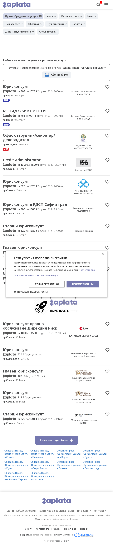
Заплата (77, 24)
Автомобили (42, 528)
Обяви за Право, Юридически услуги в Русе (16, 465)
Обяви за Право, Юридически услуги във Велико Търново (16, 476)
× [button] (103, 254)
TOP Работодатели (85, 515)
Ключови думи (70, 16)
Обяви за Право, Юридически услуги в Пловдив (42, 454)
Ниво (90, 16)
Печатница (70, 528)
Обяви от (33, 24)
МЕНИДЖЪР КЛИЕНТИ (24, 110)
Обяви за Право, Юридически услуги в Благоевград (95, 465)
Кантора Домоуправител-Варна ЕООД (83, 93)
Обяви (56, 528)
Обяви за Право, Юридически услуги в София (16, 454)
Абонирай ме (59, 74)
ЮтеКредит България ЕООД (83, 335)
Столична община (83, 230)
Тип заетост (12, 24)
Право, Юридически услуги (21, 16)
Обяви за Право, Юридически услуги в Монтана (42, 476)
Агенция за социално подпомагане (83, 209)
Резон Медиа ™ (62, 541)
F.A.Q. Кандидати (46, 515)
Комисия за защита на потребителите (83, 379)
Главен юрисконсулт (23, 247)
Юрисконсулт (16, 86)
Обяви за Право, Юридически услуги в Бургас (95, 454)
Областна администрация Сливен (83, 421)
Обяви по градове (43, 519)
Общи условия (26, 510)
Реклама (74, 519)
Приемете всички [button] (83, 284)
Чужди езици (56, 24)
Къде (50, 16)
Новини (84, 528)
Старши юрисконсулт (23, 225)
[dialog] (56, 274)
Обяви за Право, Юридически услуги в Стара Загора (42, 465)
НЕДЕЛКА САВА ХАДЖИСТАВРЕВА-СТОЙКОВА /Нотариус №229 (83, 148)
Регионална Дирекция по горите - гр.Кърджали (83, 354)
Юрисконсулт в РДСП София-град (35, 204)
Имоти (28, 528)
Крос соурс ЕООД (84, 170)
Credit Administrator (22, 159)
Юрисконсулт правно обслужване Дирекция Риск (30, 326)
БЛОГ (34, 515)
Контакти (99, 510)
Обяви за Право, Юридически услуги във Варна (69, 454)
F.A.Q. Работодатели (65, 515)
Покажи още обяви (56, 440)
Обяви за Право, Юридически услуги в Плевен (69, 465)
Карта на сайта (103, 515)
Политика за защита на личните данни (64, 510)
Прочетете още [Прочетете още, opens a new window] (87, 269)
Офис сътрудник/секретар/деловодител (29, 137)
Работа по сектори (11, 515)
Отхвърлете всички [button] (47, 284)
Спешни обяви (47, 31)
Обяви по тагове (60, 519)
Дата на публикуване (18, 31)
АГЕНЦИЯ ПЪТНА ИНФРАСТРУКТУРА (83, 192)
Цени (10, 510)
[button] (56, 275)
